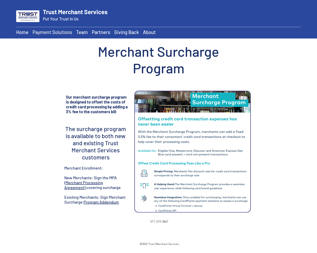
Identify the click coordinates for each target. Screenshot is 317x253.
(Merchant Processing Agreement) (83, 185)
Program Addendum (101, 202)
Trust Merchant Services (75, 11)
